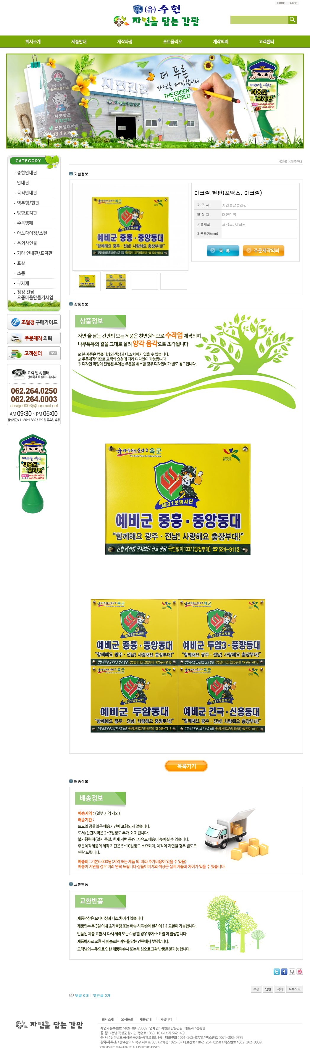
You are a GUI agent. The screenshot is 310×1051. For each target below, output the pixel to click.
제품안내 (296, 161)
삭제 (280, 989)
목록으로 (295, 989)
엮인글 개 (101, 995)
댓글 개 (82, 995)
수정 (256, 989)
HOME (282, 161)
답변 (268, 989)
